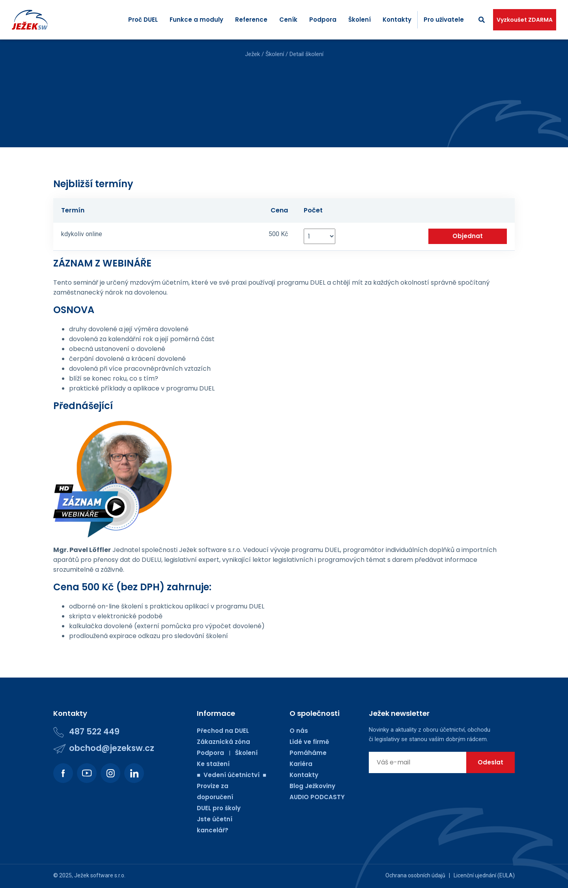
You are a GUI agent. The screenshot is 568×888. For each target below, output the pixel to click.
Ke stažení (213, 764)
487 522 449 (94, 731)
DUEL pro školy (219, 808)
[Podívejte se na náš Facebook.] (63, 773)
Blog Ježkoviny (312, 786)
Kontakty (397, 19)
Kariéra (301, 764)
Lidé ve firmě (309, 742)
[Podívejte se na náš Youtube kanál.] (87, 773)
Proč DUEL (143, 19)
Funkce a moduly (196, 19)
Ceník (288, 19)
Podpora (322, 19)
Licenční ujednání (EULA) (484, 875)
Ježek (252, 54)
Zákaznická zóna (223, 742)
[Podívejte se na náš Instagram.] (110, 773)
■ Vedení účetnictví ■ (231, 775)
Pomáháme (308, 753)
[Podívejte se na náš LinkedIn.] (134, 773)
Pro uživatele (444, 19)
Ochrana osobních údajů (415, 875)
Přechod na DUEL (223, 731)
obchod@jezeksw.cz (111, 748)
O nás (299, 731)
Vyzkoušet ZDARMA (525, 20)
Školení (359, 19)
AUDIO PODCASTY (317, 797)
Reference (251, 19)
